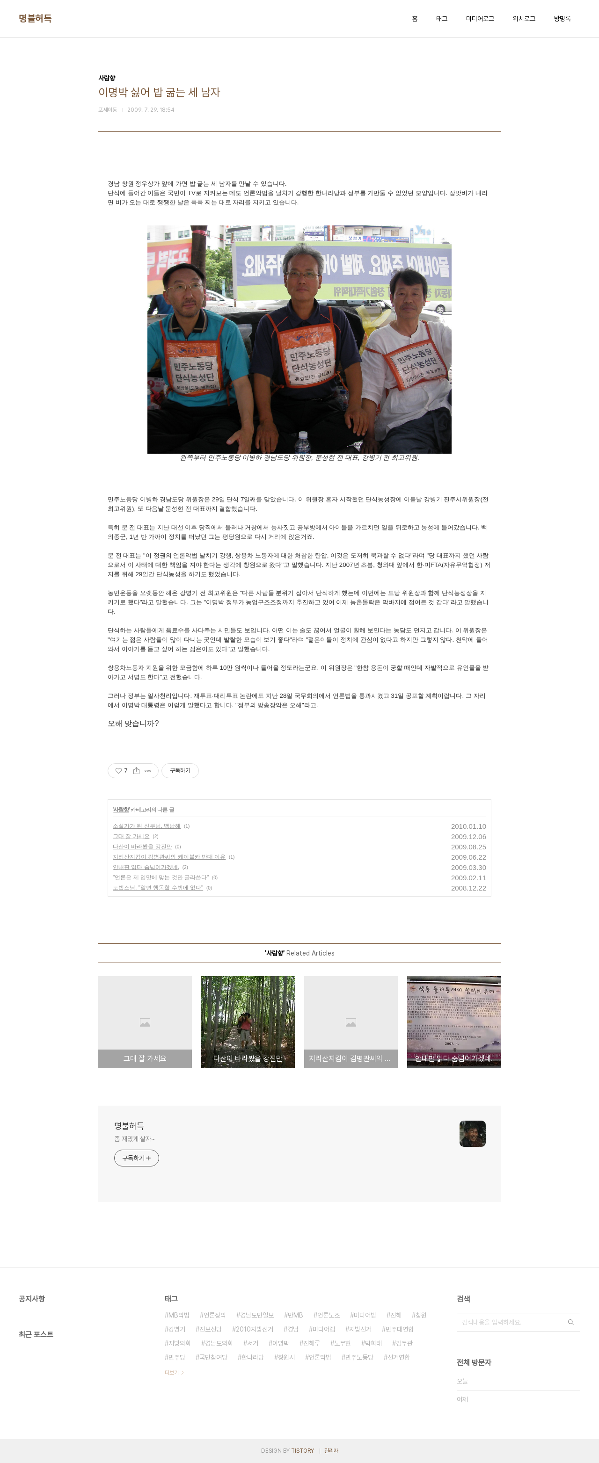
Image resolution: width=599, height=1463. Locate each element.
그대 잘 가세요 (131, 836)
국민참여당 (213, 1357)
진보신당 (210, 1329)
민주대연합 (400, 1329)
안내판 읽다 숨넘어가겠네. (146, 867)
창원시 (286, 1357)
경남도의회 (219, 1343)
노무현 (342, 1343)
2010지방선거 (254, 1329)
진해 (396, 1315)
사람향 (121, 809)
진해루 (311, 1343)
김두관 (404, 1343)
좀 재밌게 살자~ (134, 1139)
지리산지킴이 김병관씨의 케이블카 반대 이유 (169, 857)
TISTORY (302, 1451)
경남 (293, 1329)
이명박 (280, 1343)
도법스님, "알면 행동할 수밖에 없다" (158, 887)
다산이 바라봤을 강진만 (142, 846)
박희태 (373, 1343)
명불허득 (35, 18)
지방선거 (360, 1329)
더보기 (172, 1372)
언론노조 (328, 1315)
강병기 (176, 1329)
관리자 (331, 1451)
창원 (421, 1315)
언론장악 (215, 1315)
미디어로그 (480, 18)
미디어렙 (324, 1329)
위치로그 (524, 18)
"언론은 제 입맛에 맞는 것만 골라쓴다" (161, 877)
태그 (441, 18)
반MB (295, 1315)
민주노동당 (359, 1357)
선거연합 (398, 1357)
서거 (252, 1343)
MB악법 (179, 1315)
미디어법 (365, 1315)
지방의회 (179, 1343)
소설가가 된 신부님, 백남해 (147, 826)
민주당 (176, 1357)
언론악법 (320, 1357)
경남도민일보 (257, 1315)
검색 (571, 1322)
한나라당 (252, 1357)
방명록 (562, 18)
